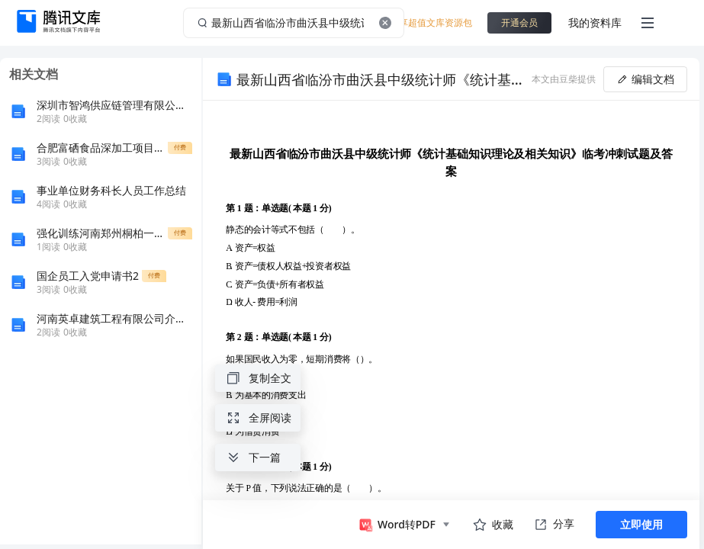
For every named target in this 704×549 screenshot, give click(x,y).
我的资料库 (595, 22)
